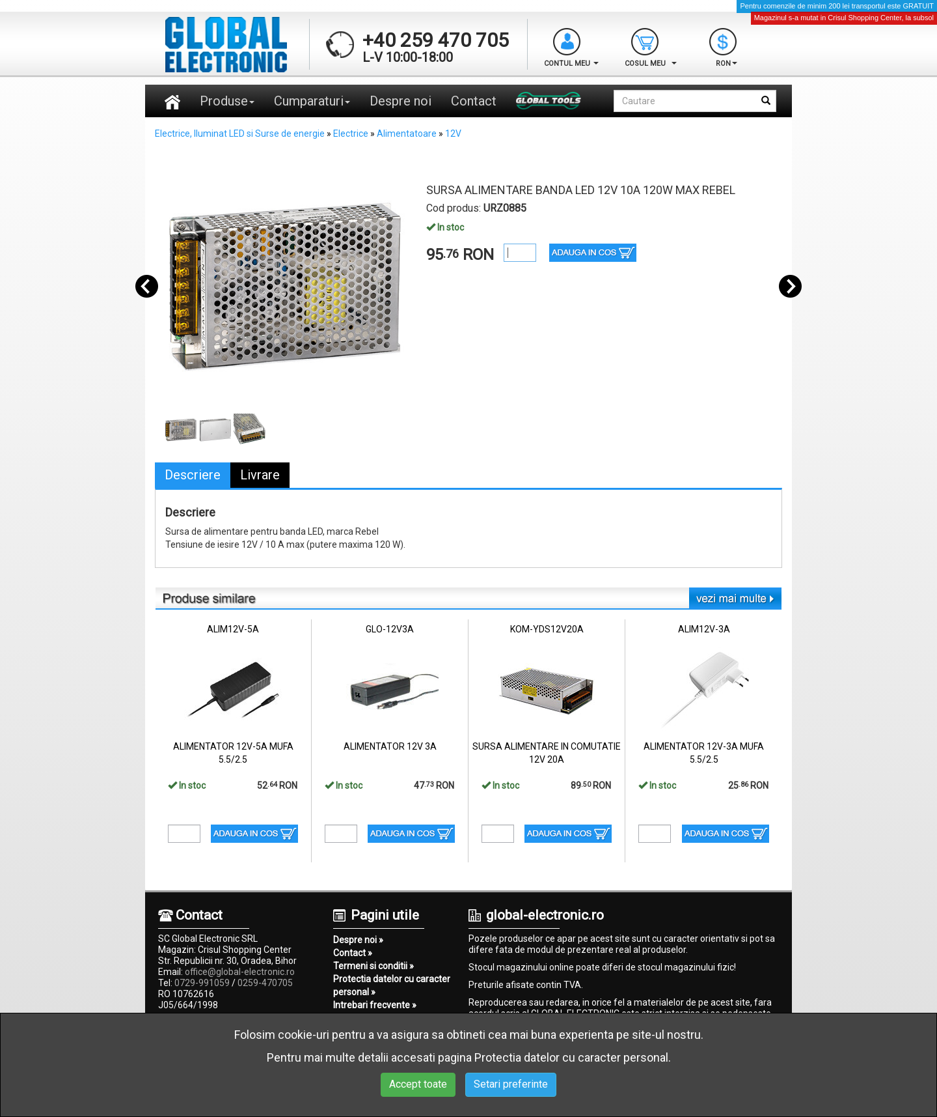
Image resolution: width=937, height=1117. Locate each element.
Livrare (260, 475)
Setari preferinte (511, 1084)
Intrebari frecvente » (374, 1005)
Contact (473, 101)
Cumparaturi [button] (312, 101)
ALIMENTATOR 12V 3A (390, 746)
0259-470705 (265, 983)
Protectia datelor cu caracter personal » (391, 985)
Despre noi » (358, 940)
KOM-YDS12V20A (547, 629)
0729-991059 (202, 983)
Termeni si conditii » (373, 966)
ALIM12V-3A (704, 629)
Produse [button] (227, 101)
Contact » (352, 953)
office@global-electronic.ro (240, 972)
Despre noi (400, 101)
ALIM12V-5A (233, 629)
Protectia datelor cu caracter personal (571, 1057)
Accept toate (418, 1084)
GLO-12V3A (390, 629)
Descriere (193, 475)
